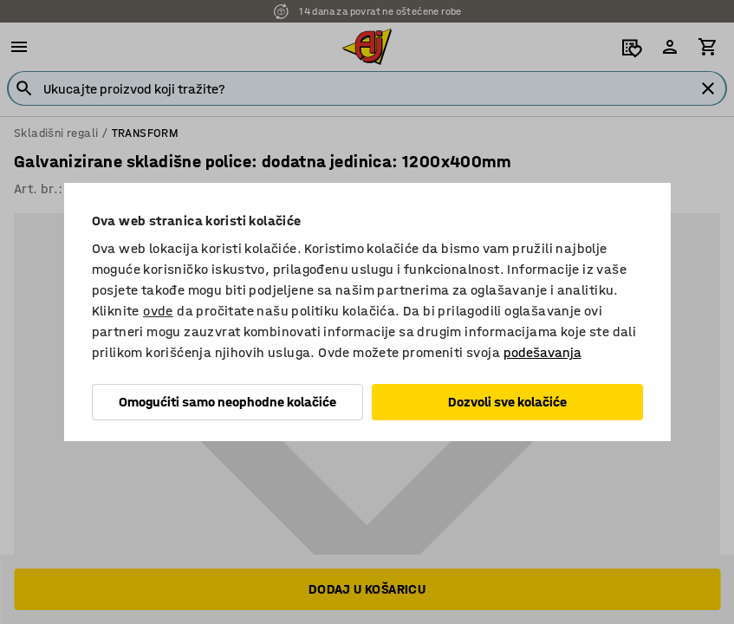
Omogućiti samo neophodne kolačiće (227, 401)
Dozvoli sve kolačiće (507, 401)
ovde (158, 310)
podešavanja (542, 352)
